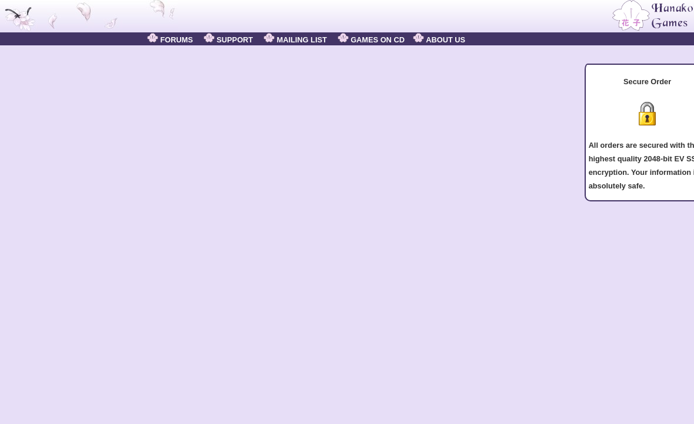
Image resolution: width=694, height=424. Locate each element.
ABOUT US (439, 39)
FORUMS (170, 39)
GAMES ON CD (371, 39)
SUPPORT (228, 39)
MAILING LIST (295, 39)
